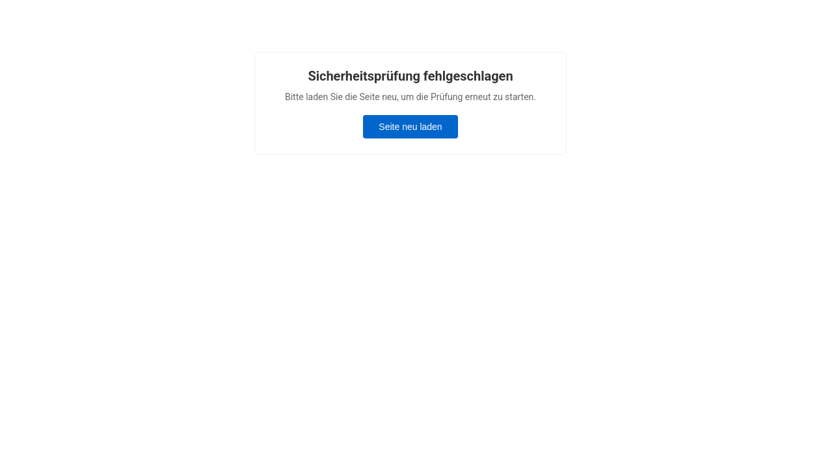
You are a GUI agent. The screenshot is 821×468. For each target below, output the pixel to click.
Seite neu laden (410, 127)
